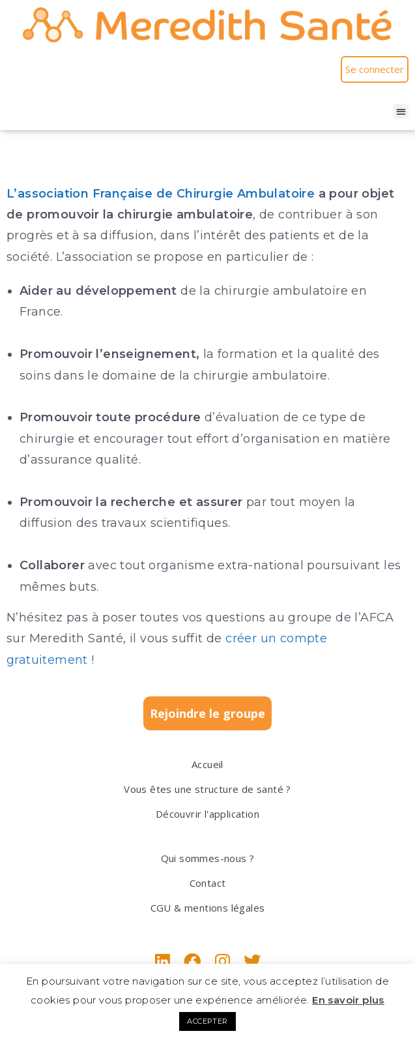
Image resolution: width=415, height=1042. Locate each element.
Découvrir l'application (207, 813)
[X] (252, 961)
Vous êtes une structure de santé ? (207, 789)
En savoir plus (348, 1000)
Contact (208, 882)
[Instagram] (222, 961)
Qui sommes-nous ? (208, 858)
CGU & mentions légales (207, 907)
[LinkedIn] (162, 961)
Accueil (207, 764)
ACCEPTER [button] (207, 1021)
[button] (401, 111)
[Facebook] (192, 961)
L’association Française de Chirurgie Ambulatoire (161, 193)
